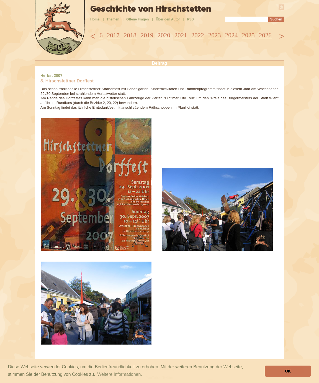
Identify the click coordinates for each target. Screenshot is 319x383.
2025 (248, 35)
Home (94, 19)
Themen (113, 19)
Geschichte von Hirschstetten (150, 8)
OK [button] (288, 371)
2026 (265, 35)
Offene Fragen (137, 19)
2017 (113, 35)
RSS (190, 19)
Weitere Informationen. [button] (119, 374)
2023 (214, 35)
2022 (197, 35)
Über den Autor (168, 19)
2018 (130, 35)
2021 (180, 35)
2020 (164, 35)
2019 (147, 35)
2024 (231, 35)
